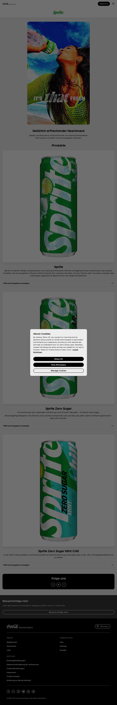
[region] (58, 352)
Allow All (58, 359)
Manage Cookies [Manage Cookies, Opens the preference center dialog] (58, 371)
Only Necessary (58, 365)
